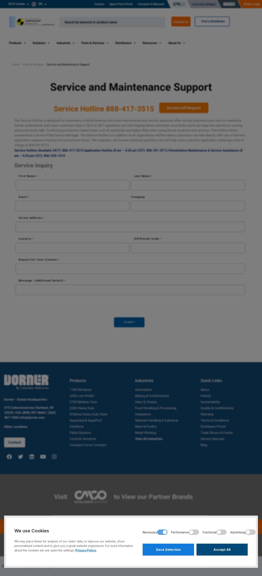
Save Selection (168, 550)
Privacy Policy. (86, 550)
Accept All (221, 550)
